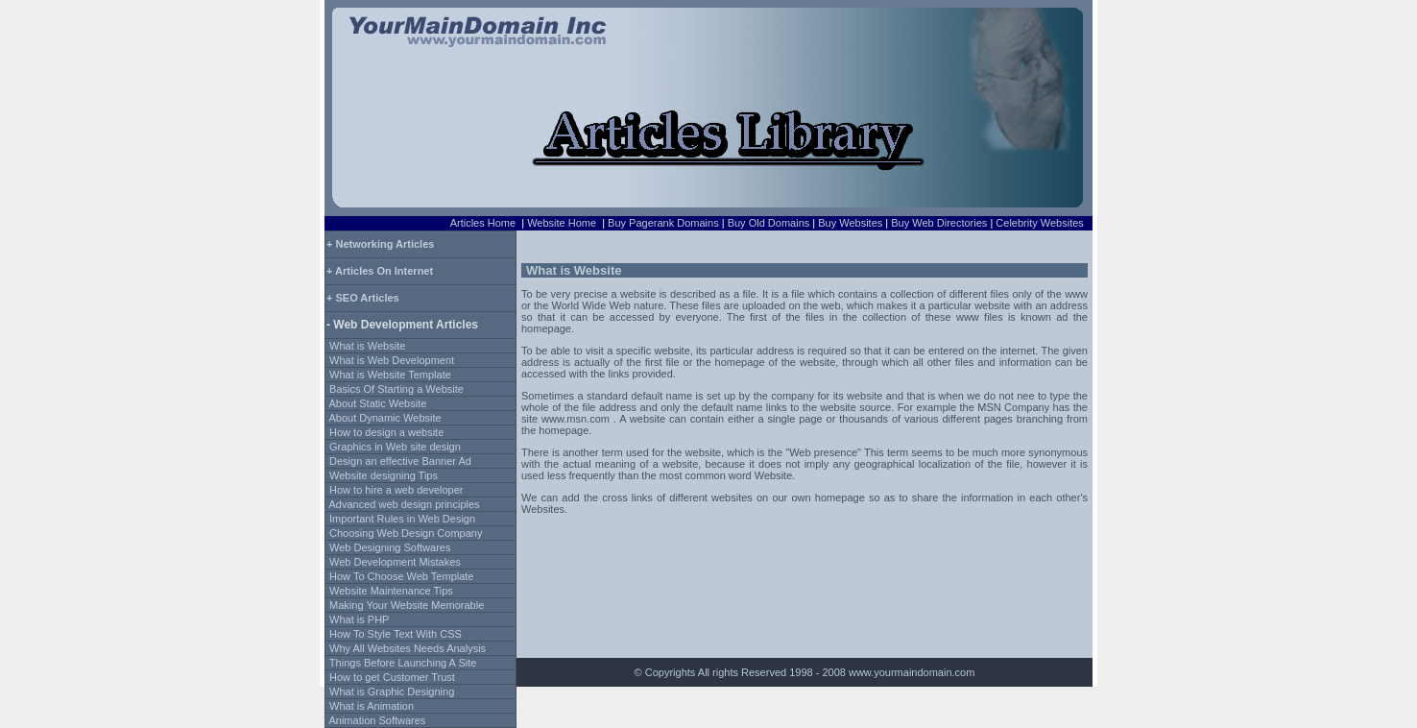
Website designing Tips (383, 475)
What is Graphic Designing (391, 691)
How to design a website (386, 432)
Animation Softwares (376, 720)
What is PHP (359, 619)
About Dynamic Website (384, 418)
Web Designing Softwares (389, 547)
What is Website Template (390, 374)
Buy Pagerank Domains (663, 223)
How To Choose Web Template (401, 576)
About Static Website (377, 403)
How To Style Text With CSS (395, 634)
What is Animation (371, 706)
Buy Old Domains (769, 223)
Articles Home (483, 223)
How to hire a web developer (396, 490)
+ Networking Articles (380, 244)
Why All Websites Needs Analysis (407, 648)
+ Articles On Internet (379, 271)
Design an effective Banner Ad (400, 461)
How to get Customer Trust (392, 677)
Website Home (561, 223)
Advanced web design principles (403, 504)
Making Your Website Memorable (406, 605)
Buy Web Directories (939, 223)
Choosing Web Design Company (405, 533)
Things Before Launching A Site (403, 662)
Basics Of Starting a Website (396, 389)
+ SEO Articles (362, 297)
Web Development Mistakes (395, 562)
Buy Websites (850, 223)
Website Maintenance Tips (391, 590)
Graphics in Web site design (395, 446)
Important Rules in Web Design (402, 518)
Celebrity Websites (1040, 223)
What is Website (367, 346)
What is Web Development (391, 360)
